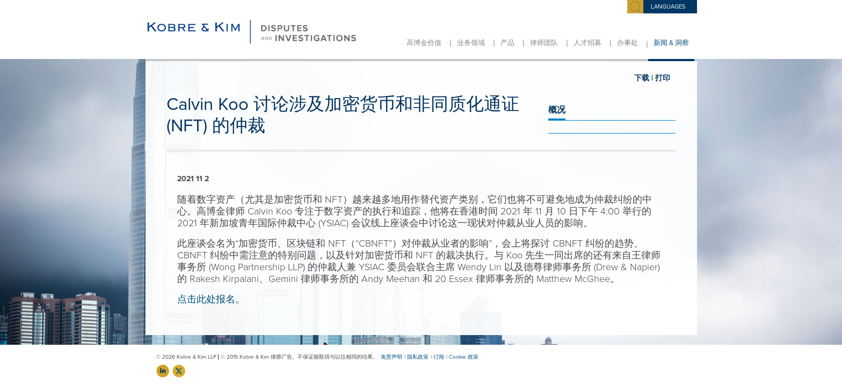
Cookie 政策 (463, 357)
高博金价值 (424, 43)
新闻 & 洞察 (671, 43)
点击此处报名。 (211, 299)
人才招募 (587, 43)
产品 (507, 43)
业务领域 (471, 43)
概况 (556, 110)
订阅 (438, 357)
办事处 (627, 43)
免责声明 (391, 357)
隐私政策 (418, 357)
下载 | (643, 78)
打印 (662, 78)
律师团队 (544, 43)
